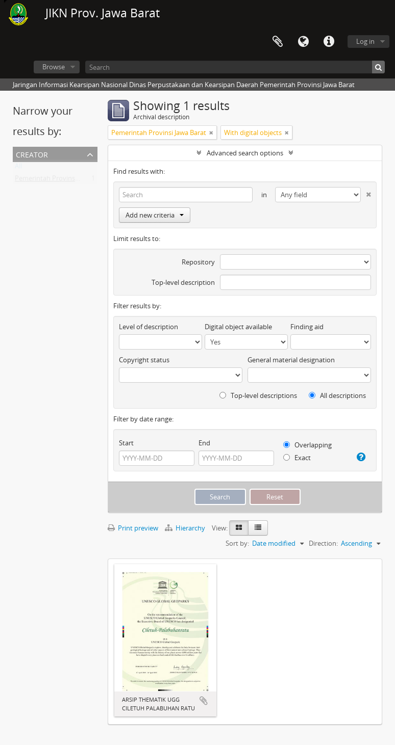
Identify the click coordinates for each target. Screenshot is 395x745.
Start (126, 442)
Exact (297, 457)
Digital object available (238, 326)
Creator (32, 154)
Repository (198, 262)
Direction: (323, 543)
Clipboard (277, 42)
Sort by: (237, 543)
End (204, 442)
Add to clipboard (204, 701)
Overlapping (307, 444)
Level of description (148, 326)
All (18, 168)
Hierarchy (186, 528)
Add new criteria (155, 215)
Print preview (133, 528)
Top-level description (183, 282)
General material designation (291, 359)
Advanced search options (245, 152)
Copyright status (144, 359)
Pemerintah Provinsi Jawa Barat (62, 180)
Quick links (328, 42)
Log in (365, 41)
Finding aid (307, 326)
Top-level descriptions (258, 395)
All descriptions (337, 395)
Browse (53, 66)
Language (303, 42)
